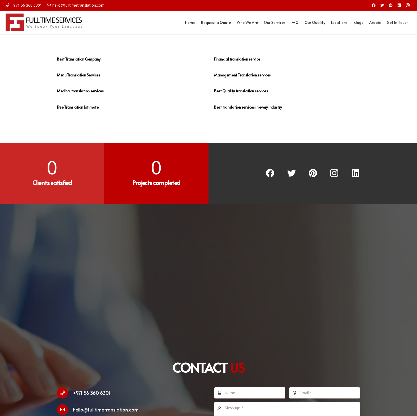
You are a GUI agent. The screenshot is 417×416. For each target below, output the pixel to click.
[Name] (249, 392)
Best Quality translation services (241, 90)
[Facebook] (373, 5)
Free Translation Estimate (78, 107)
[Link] (46, 22)
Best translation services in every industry (248, 107)
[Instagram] (407, 5)
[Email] (324, 392)
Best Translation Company (79, 59)
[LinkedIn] (399, 5)
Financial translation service (237, 59)
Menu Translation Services (78, 75)
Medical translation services (80, 90)
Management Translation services (242, 75)
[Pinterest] (390, 5)
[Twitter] (382, 5)
